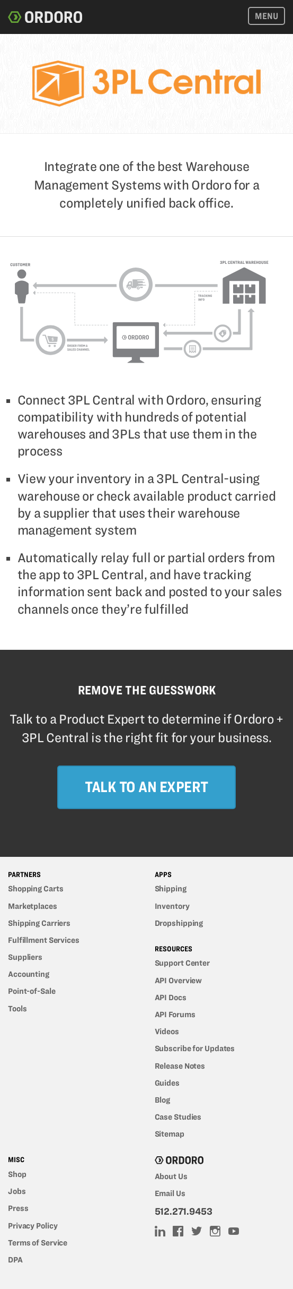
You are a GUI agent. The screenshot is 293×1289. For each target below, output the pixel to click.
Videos (167, 1031)
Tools (17, 1008)
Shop (17, 1174)
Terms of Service (37, 1243)
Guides (167, 1083)
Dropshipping (179, 923)
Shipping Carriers (39, 923)
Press (18, 1208)
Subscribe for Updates (195, 1048)
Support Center (182, 963)
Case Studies (178, 1117)
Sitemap (169, 1134)
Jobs (17, 1191)
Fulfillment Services (43, 940)
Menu (266, 16)
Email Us (170, 1193)
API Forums (175, 1014)
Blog (163, 1100)
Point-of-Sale (32, 991)
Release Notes (180, 1066)
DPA (15, 1260)
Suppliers (25, 957)
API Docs (171, 997)
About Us (171, 1176)
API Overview (178, 980)
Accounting (28, 974)
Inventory (172, 906)
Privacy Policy (32, 1226)
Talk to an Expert (146, 786)
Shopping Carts (35, 888)
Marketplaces (32, 906)
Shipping (171, 888)
